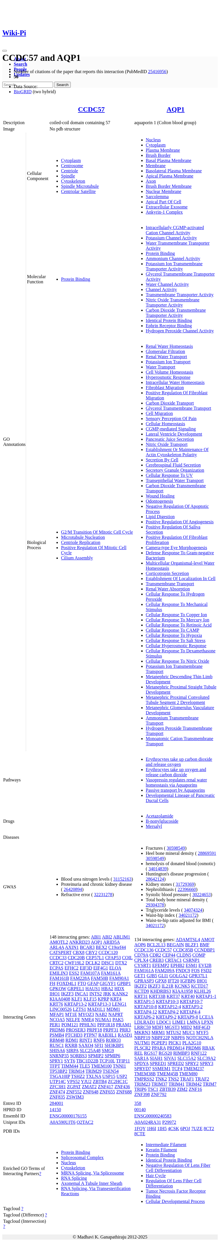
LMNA (193, 1022)
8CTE (139, 1133)
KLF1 (76, 998)
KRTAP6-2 (144, 1017)
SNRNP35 (59, 1055)
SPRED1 (158, 1063)
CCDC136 (144, 949)
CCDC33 (58, 957)
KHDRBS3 (160, 991)
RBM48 (57, 1040)
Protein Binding (75, 279)
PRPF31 (110, 1029)
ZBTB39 (168, 1089)
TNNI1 (119, 1066)
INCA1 (81, 993)
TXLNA (93, 1076)
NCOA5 (57, 1019)
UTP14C (58, 1081)
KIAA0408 (60, 998)
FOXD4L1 (66, 983)
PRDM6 (57, 1029)
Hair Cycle (156, 1175)
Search (20, 64)
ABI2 (107, 937)
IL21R (168, 986)
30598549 (176, 848)
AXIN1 (72, 947)
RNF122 (199, 1053)
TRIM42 (194, 1084)
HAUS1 (92, 988)
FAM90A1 (119, 978)
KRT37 (173, 996)
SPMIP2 (95, 1055)
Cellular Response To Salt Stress (175, 640)
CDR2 (155, 955)
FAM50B (99, 978)
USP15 (108, 1076)
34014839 (157, 868)
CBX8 (79, 952)
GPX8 (160, 980)
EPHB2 (177, 965)
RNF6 (99, 1040)
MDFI (158, 1027)
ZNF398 (142, 1094)
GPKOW (58, 988)
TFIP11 (123, 1060)
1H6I (151, 1128)
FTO (82, 983)
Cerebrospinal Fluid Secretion (173, 465)
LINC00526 (61, 1009)
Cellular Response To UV (169, 475)
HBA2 (107, 988)
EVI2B (205, 965)
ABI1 (96, 937)
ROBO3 (113, 1040)
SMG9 (108, 1050)
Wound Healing (160, 496)
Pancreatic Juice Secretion (170, 439)
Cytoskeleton (73, 181)
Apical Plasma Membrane (169, 175)
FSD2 (206, 970)
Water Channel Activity (167, 284)
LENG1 (119, 1004)
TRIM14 (76, 1071)
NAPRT (115, 1014)
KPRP (103, 998)
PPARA (159, 1048)
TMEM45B (167, 1073)
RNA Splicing (74, 1178)
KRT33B (157, 996)
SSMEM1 (161, 1068)
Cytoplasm (71, 160)
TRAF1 (187, 1078)
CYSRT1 (142, 965)
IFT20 (173, 980)
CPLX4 (141, 960)
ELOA (115, 968)
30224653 (201, 894)
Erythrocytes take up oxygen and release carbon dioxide (176, 772)
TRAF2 (202, 1078)
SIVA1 (170, 1058)
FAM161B (59, 978)
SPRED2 (175, 1063)
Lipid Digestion (160, 516)
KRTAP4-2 (168, 1011)
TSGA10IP (60, 1076)
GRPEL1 (75, 988)
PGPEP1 (159, 1042)
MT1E (71, 1014)
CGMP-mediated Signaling (171, 428)
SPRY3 (206, 1063)
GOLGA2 (178, 975)
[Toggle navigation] (4, 51)
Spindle (68, 175)
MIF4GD (201, 1027)
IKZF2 (140, 986)
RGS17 (150, 1053)
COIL (127, 957)
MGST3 (172, 1027)
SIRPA (72, 1050)
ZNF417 (105, 1086)
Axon (151, 181)
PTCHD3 (73, 1035)
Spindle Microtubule (80, 186)
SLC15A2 (186, 1058)
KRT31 (141, 996)
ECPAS (56, 968)
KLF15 (90, 998)
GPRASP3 (144, 980)
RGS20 (165, 1053)
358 (137, 1103)
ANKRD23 (79, 942)
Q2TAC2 (85, 1122)
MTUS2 (173, 1032)
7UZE (197, 1128)
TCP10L (107, 1060)
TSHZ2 (78, 1076)
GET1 (140, 975)
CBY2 (91, 952)
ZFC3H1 (58, 1086)
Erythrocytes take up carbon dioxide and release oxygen (179, 762)
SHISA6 (57, 1050)
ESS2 (74, 973)
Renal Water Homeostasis (169, 346)
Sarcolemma (157, 196)
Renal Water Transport (166, 356)
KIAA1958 (182, 991)
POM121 (69, 1024)
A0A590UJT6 (63, 1122)
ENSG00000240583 (153, 1115)
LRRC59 (142, 1027)
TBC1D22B (87, 1060)
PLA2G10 (191, 1042)
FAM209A (164, 970)
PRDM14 (175, 1048)
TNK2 (161, 1078)
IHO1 (55, 993)
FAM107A (90, 973)
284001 (56, 1103)
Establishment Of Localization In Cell (181, 578)
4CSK (173, 1128)
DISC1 (107, 962)
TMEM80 (188, 1073)
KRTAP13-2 (75, 1004)
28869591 (207, 853)
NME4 (87, 1019)
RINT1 (85, 1040)
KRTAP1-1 (206, 996)
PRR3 (124, 1029)
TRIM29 (94, 1071)
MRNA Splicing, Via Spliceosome (92, 1173)
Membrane (156, 165)
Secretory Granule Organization (175, 470)
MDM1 (113, 1009)
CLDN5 (183, 955)
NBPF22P (161, 1037)
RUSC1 (57, 1045)
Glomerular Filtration (165, 351)
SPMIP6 (112, 1055)
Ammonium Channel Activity (173, 258)
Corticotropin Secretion (167, 573)
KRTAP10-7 (191, 1001)
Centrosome (72, 165)
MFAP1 (57, 1014)
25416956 (157, 71)
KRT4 (115, 998)
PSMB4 (57, 1035)
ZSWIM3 (75, 1097)
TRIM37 (160, 1084)
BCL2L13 (156, 944)
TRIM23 (142, 1084)
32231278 (103, 894)
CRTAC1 (173, 960)
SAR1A (141, 1058)
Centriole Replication (80, 542)
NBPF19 (142, 1037)
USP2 (121, 1076)
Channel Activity (161, 289)
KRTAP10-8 (145, 1006)
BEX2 (101, 947)
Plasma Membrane (163, 150)
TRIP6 (140, 1089)
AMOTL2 (59, 942)
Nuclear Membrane (163, 191)
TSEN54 (111, 1071)
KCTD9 (141, 991)
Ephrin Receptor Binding (169, 325)
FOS (195, 970)
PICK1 (174, 1042)
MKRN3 (142, 1032)
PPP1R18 (106, 1024)
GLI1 (163, 975)
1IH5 (162, 1128)
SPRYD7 (142, 1068)
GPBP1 (124, 983)
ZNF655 (107, 1091)
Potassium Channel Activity (171, 237)
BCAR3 (87, 947)
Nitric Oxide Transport (167, 444)
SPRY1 (56, 1060)
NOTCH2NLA (199, 1037)
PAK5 (117, 1019)
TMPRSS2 (144, 1078)
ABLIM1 (121, 937)
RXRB (71, 1045)
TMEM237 (193, 1068)
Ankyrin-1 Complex (164, 212)
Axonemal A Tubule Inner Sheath (91, 1183)
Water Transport (160, 366)
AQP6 (140, 944)
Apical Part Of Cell (163, 201)
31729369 (185, 884)
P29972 (169, 1122)
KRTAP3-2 (192, 1006)
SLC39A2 (206, 1058)
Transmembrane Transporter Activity (180, 294)
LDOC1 (163, 1022)
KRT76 (56, 1004)
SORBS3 (78, 1055)
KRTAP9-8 (188, 1017)
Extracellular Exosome (167, 206)
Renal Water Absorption (168, 588)
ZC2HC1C (118, 1081)
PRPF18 (94, 1029)
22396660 (187, 889)
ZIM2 (182, 1089)
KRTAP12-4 (169, 1006)
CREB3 (157, 960)
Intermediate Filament (166, 1144)
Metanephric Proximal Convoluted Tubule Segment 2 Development (177, 700)
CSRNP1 (191, 960)
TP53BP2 (58, 1071)
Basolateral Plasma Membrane (174, 170)
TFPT (55, 1066)
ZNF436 (122, 1086)
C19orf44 (117, 947)
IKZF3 (67, 993)
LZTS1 (79, 1009)
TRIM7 (210, 1084)
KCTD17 (199, 986)
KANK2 (120, 993)
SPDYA (141, 1063)
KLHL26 (202, 991)
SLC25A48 (90, 1050)
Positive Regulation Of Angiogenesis (180, 521)
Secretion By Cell (162, 459)
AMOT (208, 939)
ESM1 (191, 965)
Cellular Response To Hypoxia (174, 635)
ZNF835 (57, 1097)
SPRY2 (192, 1063)
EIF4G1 (100, 968)
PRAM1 (123, 1024)
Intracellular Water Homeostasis (175, 382)
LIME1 (179, 1022)
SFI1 (99, 1045)
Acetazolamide (159, 816)
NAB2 (101, 1014)
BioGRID (23, 91)
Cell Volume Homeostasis (169, 372)
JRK (107, 993)
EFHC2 (71, 968)
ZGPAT (74, 1086)
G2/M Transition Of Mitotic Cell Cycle (97, 532)
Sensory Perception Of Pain (171, 418)
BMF (204, 944)
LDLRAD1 (144, 1022)
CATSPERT (61, 952)
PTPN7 (90, 1035)
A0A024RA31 (147, 1122)
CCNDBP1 (204, 949)
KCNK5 (182, 986)
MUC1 (188, 1032)
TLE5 (84, 1066)
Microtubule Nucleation (83, 537)
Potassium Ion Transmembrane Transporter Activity (174, 266)
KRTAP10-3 (167, 1001)
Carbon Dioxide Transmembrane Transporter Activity (176, 313)
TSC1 (153, 1089)
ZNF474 (57, 1091)
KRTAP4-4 (190, 1011)
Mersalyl (154, 826)
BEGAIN (175, 944)
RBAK (208, 1048)
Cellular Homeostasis (165, 423)
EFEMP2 (160, 965)
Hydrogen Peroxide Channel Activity (180, 330)
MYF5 (202, 1032)
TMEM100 (101, 1066)
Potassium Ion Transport (168, 361)
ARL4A (57, 947)
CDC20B (76, 957)
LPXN (207, 1022)
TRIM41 (176, 1084)
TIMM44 (69, 1066)
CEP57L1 (95, 957)
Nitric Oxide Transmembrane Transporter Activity (173, 302)
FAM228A (80, 978)
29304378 (155, 904)
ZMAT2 (89, 1086)
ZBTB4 (100, 1081)
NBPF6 (178, 1037)
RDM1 (71, 1040)
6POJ (185, 1128)
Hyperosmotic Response (168, 377)
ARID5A (111, 942)
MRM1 (158, 1032)
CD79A (141, 955)
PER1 (55, 1024)
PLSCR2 (142, 1048)
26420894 (73, 889)
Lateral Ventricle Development (174, 434)
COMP (198, 955)
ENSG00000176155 (68, 1115)
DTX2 (121, 962)
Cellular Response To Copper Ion (176, 614)
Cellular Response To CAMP (172, 630)
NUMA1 (103, 1019)
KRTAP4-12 (145, 1011)
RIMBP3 (181, 1053)
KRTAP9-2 (166, 1017)
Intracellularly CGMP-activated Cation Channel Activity (175, 230)
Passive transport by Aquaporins (175, 790)
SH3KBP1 (114, 1045)
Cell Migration (159, 413)
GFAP (93, 983)
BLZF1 (192, 944)
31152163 (122, 879)
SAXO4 (85, 1045)
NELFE (73, 1019)
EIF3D (86, 968)
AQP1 (176, 109)
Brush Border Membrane (169, 186)
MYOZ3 (86, 1014)
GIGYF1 (108, 983)
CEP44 (168, 955)
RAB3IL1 (107, 1035)
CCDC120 (108, 952)
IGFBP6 (187, 980)
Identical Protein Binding (169, 320)
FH (52, 983)
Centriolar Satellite (78, 191)
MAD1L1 (96, 1009)
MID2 (186, 1027)
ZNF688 (124, 1091)
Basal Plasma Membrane (168, 160)
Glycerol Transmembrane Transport (178, 408)
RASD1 (125, 1035)
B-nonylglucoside (162, 821)
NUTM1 (142, 1042)
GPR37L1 (198, 975)
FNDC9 (183, 970)
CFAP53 (113, 957)
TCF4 (177, 1068)
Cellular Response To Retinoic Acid (179, 625)
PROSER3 (75, 1029)
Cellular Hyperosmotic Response (176, 645)
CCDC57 (91, 109)
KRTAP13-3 (99, 1004)
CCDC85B (183, 949)
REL (138, 1053)
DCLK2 (92, 962)
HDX (119, 988)
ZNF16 (195, 1089)
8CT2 (209, 1128)
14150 (55, 1109)
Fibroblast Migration (165, 387)
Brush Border (158, 155)
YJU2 (86, 1081)
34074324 (193, 910)
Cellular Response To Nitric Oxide (177, 661)
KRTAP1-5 (144, 1001)
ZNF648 (90, 1091)
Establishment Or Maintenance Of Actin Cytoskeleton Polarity (177, 452)
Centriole (69, 170)
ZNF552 (74, 1091)
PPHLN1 (87, 1024)
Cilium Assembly (77, 557)
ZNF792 (158, 1094)
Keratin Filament (161, 1149)
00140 (140, 1109)
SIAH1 (156, 1058)
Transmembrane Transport (170, 583)
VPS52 (73, 1081)
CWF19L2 (74, 962)
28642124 (155, 879)
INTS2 (95, 993)
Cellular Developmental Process (175, 1201)
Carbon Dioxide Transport (170, 403)
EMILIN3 (59, 973)
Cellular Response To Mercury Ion (177, 619)
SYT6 (69, 1060)
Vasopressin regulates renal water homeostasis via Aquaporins (176, 782)
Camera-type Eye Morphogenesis (176, 547)
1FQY (140, 1128)
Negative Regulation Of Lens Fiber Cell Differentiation (178, 1168)
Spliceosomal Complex (82, 1157)
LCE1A (206, 1017)
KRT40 (188, 996)
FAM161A (111, 973)
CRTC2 (57, 962)
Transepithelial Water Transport (175, 480)
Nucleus (153, 139)
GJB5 (152, 975)
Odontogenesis (159, 501)
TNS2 (173, 1078)
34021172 (187, 915)
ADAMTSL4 (188, 939)
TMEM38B (145, 1073)
